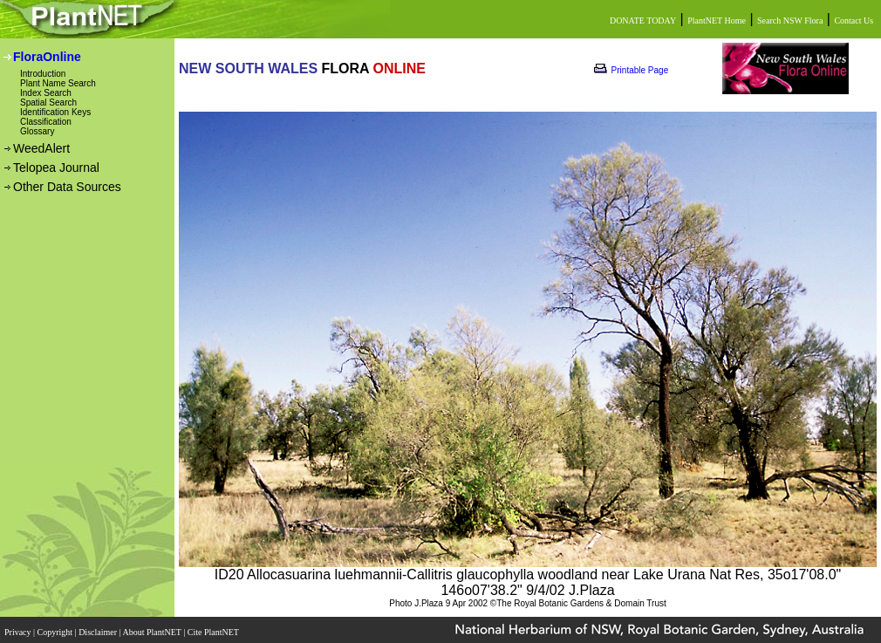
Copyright (56, 632)
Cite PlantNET (214, 632)
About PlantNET (152, 632)
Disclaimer (99, 632)
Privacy (18, 632)
